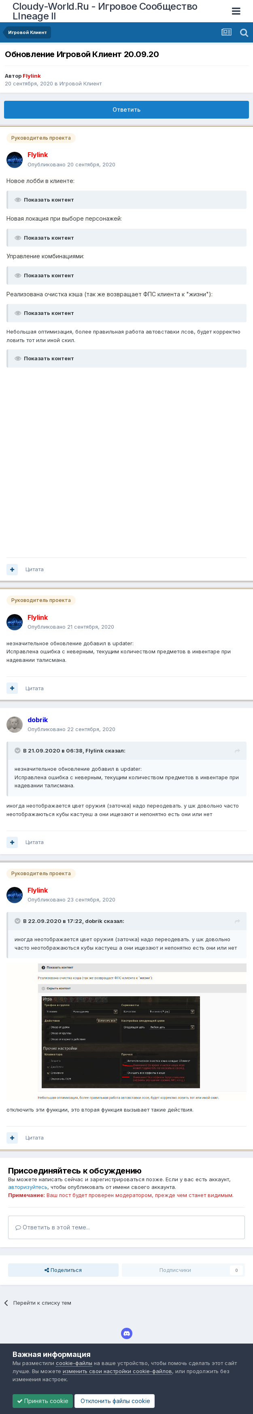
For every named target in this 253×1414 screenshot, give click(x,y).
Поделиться (63, 1270)
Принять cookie (42, 1400)
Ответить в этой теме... (52, 1227)
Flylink (94, 750)
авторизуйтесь (27, 1187)
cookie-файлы (74, 1363)
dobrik (93, 921)
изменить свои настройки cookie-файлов (117, 1371)
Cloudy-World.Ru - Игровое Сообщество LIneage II (105, 11)
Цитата (35, 569)
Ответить (126, 109)
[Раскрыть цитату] (18, 750)
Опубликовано (71, 164)
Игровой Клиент (81, 83)
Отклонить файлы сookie (114, 1400)
